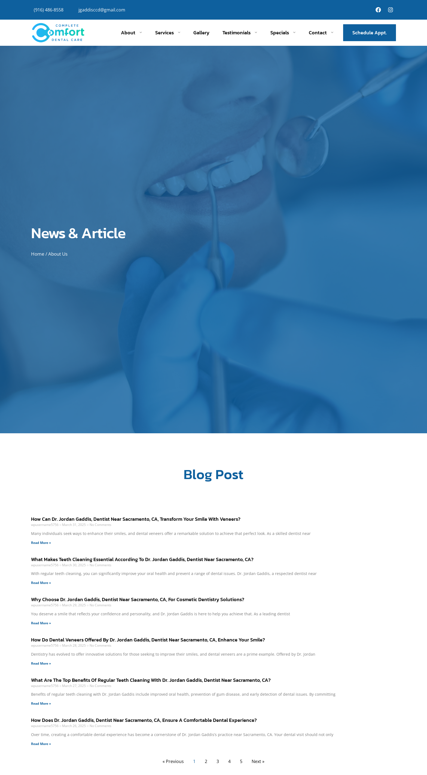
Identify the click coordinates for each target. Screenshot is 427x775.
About (131, 32)
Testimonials (239, 32)
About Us (58, 254)
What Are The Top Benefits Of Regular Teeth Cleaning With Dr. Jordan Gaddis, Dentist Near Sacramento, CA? (151, 680)
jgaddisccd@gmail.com (101, 10)
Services (168, 32)
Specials (283, 32)
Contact (321, 32)
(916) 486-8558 (48, 10)
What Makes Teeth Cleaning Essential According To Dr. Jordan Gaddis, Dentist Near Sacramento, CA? (142, 559)
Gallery (201, 32)
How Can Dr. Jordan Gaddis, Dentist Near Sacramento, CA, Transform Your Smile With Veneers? (135, 519)
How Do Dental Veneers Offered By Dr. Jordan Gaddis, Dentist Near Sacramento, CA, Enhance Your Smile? (148, 639)
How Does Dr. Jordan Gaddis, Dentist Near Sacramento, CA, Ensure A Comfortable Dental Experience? (144, 720)
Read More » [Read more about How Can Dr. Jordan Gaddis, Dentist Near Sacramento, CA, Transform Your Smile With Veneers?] (41, 542)
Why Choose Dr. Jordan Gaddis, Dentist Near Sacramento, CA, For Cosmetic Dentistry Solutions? (137, 599)
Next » (258, 761)
